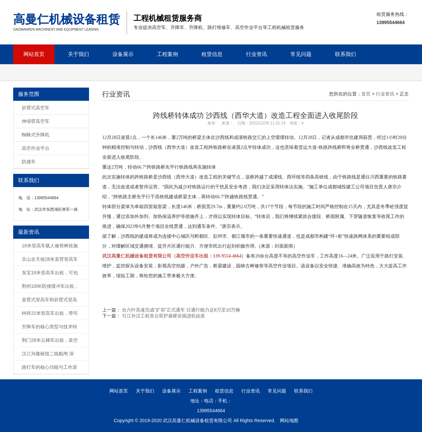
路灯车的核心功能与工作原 (49, 367)
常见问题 (301, 54)
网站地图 (289, 420)
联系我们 (345, 54)
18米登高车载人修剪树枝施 (50, 245)
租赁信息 (212, 54)
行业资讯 (256, 54)
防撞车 (29, 161)
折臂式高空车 (35, 107)
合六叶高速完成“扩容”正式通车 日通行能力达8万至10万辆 (181, 309)
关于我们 (78, 54)
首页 (366, 93)
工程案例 (167, 54)
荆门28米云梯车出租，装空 (50, 340)
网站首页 (34, 54)
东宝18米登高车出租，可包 (50, 272)
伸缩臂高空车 (35, 121)
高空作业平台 (35, 148)
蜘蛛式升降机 (35, 134)
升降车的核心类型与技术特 (49, 326)
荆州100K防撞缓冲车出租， (50, 286)
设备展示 (123, 54)
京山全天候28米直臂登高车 (50, 259)
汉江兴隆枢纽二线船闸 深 (48, 353)
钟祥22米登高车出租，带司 (50, 313)
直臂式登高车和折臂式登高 (49, 299)
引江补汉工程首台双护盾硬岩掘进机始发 (163, 315)
